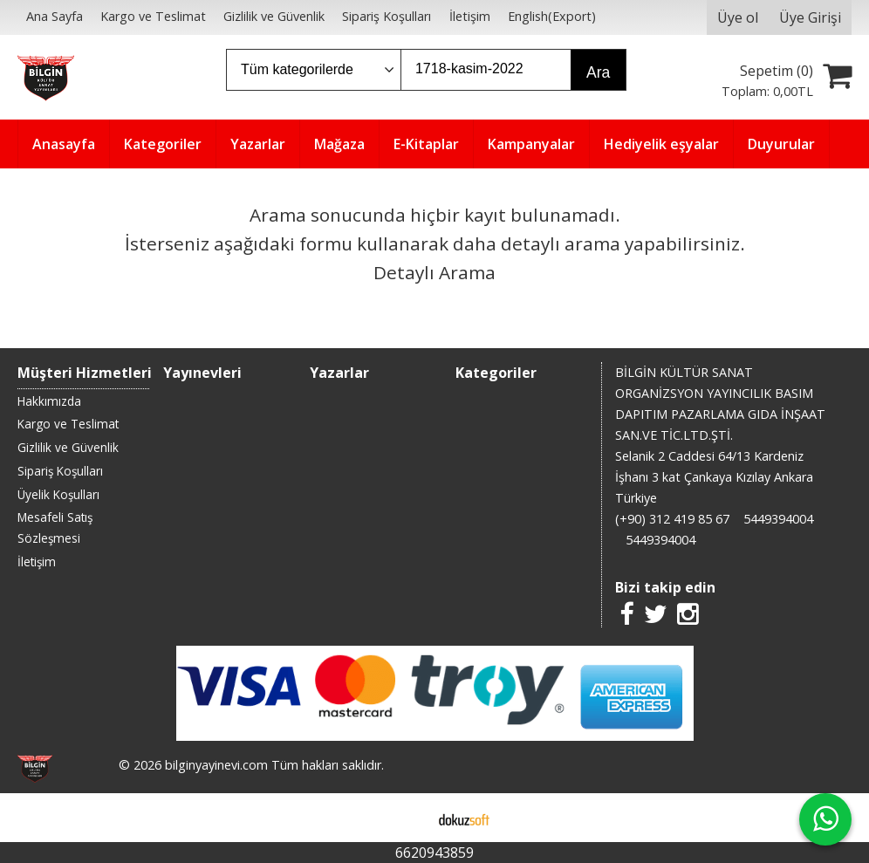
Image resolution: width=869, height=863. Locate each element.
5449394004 (778, 518)
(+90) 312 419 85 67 (672, 518)
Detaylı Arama (434, 272)
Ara (598, 72)
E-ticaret (407, 817)
